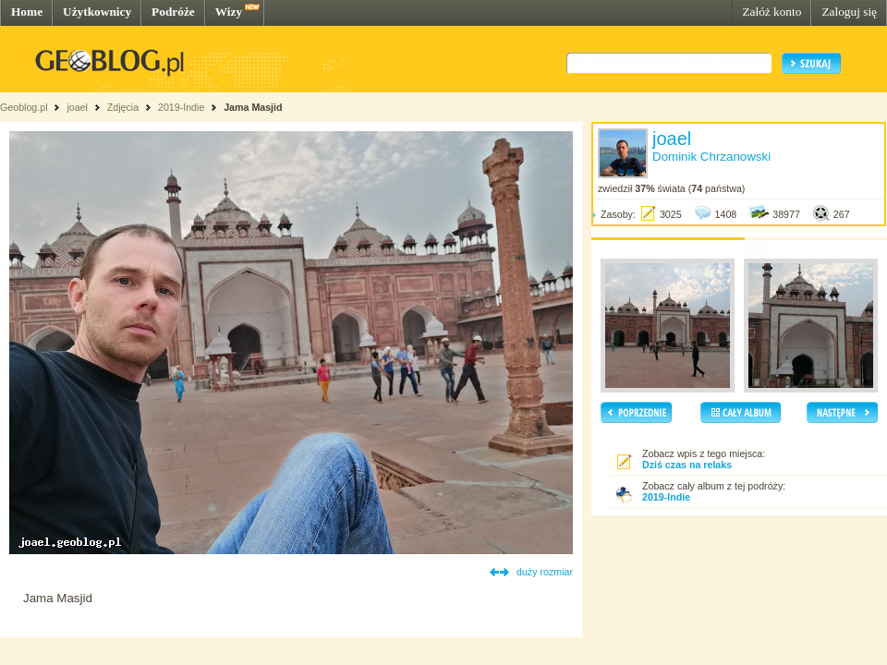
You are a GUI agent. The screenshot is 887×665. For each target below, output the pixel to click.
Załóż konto (771, 11)
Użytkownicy (97, 11)
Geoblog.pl (24, 107)
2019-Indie (181, 107)
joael (77, 107)
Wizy (228, 11)
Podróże (173, 11)
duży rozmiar (544, 571)
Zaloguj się (849, 11)
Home (27, 11)
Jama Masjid (253, 107)
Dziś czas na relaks (687, 464)
